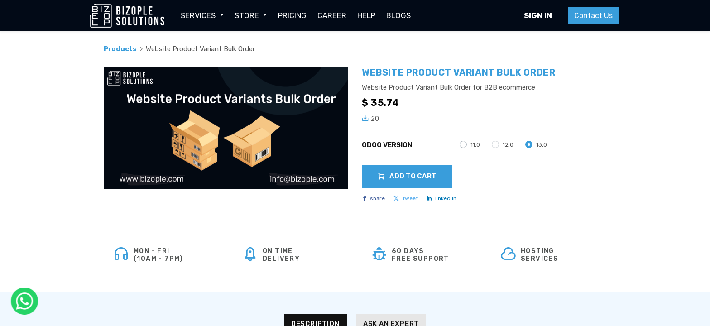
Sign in (537, 15)
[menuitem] (292, 15)
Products (120, 49)
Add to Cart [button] (407, 176)
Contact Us (593, 15)
